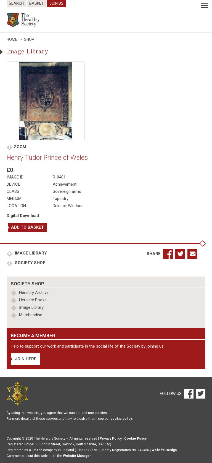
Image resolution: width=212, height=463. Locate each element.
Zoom (20, 146)
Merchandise (30, 314)
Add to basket (27, 227)
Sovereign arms (67, 191)
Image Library (30, 253)
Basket (36, 3)
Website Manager (77, 456)
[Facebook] (188, 393)
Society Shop (30, 262)
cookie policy (121, 419)
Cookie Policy (135, 438)
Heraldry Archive (34, 292)
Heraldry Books (33, 299)
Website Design (164, 450)
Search (16, 3)
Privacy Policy (111, 438)
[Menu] (204, 5)
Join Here (25, 358)
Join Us (56, 3)
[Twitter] (199, 393)
